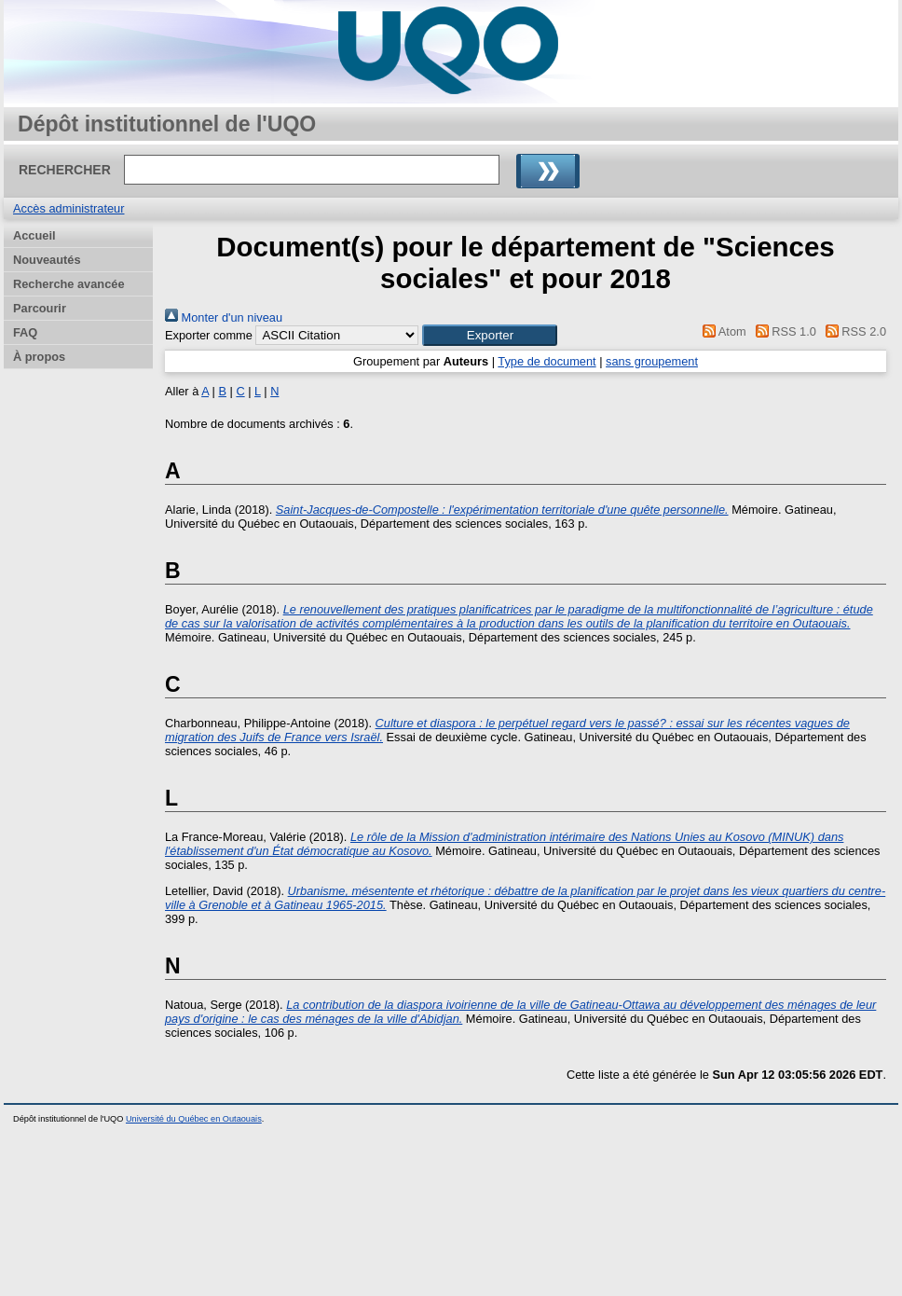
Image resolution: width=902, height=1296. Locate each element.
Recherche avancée (69, 284)
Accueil (34, 235)
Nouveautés (47, 260)
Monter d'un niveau (223, 317)
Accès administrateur (68, 208)
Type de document (546, 361)
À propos (39, 357)
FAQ (25, 332)
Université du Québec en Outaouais (194, 1119)
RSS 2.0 (852, 331)
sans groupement (652, 361)
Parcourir (39, 308)
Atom (721, 331)
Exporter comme (209, 335)
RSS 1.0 (782, 331)
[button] (489, 335)
